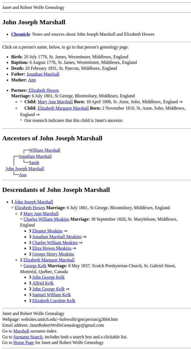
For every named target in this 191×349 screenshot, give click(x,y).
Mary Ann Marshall (55, 101)
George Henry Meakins (53, 252)
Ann (32, 80)
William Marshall (44, 148)
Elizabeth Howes (44, 90)
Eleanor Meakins (47, 229)
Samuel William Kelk (51, 293)
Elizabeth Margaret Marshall (63, 107)
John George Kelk (48, 275)
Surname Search (27, 335)
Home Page (23, 340)
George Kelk (35, 264)
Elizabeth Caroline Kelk (53, 299)
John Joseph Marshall (25, 167)
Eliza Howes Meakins (51, 246)
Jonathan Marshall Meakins (57, 235)
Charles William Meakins (46, 217)
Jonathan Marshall (43, 74)
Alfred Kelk (43, 281)
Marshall (21, 329)
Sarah (34, 160)
